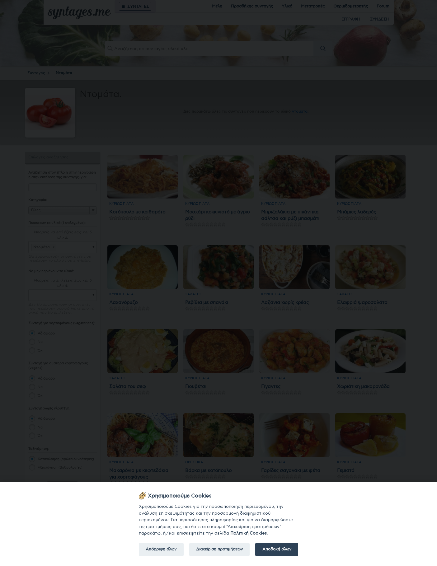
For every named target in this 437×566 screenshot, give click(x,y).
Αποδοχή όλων (276, 549)
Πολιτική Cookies (248, 533)
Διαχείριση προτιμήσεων (219, 549)
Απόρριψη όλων (161, 549)
